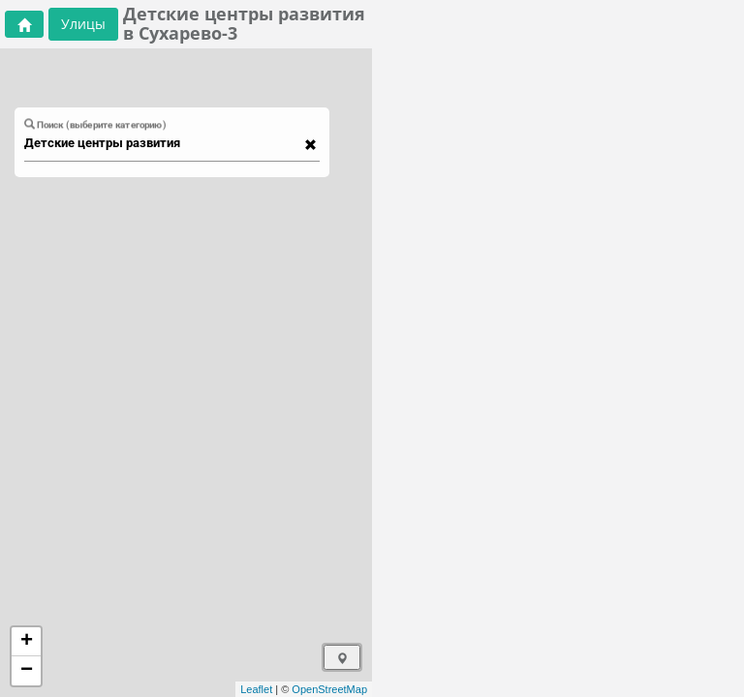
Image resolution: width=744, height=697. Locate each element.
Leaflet (256, 689)
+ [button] (26, 641)
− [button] (26, 670)
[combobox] (162, 143)
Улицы (83, 24)
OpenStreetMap (329, 689)
